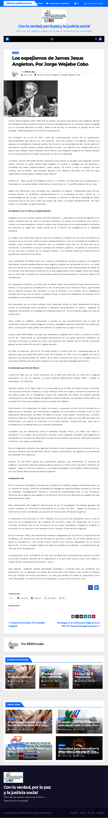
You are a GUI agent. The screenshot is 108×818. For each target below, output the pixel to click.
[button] (96, 39)
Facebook (74, 813)
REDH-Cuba (30, 72)
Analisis (62, 745)
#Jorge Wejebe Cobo (70, 75)
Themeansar (47, 813)
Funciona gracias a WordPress (15, 813)
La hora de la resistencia (84, 675)
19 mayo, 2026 (16, 729)
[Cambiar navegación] (52, 39)
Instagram (100, 813)
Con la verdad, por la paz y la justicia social (54, 26)
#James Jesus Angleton (48, 75)
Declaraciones (19, 745)
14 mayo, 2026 (66, 756)
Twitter (82, 813)
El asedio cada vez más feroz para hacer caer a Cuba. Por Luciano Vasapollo (78, 725)
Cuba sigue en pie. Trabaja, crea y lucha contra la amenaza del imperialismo (27, 751)
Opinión (15, 53)
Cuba (10, 745)
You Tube (91, 813)
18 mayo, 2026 (66, 729)
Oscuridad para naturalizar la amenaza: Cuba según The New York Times (78, 751)
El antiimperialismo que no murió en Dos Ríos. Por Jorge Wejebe (28, 725)
